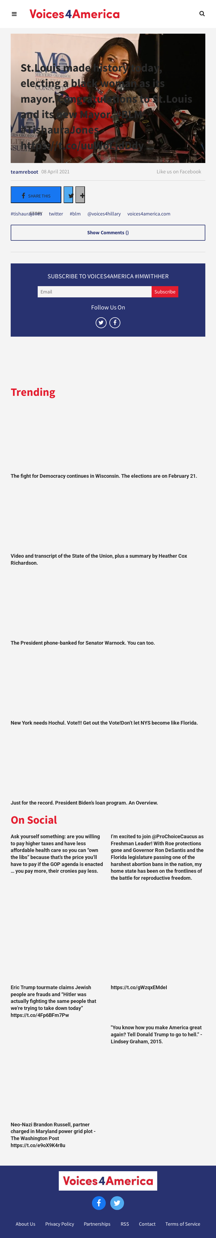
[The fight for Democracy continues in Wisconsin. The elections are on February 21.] (108, 437)
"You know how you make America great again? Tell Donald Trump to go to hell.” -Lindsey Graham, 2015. (156, 1034)
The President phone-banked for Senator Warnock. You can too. (83, 643)
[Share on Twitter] (68, 194)
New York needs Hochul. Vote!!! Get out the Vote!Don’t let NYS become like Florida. (104, 723)
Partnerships (97, 1224)
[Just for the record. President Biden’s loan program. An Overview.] (108, 764)
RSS (125, 1224)
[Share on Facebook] (36, 194)
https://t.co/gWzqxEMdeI (139, 987)
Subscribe (165, 292)
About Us (25, 1224)
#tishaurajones (26, 214)
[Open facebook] (114, 322)
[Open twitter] (101, 322)
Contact (147, 1224)
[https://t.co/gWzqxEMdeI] (158, 934)
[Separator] (80, 194)
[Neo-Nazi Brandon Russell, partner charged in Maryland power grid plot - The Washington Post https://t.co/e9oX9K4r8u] (58, 1071)
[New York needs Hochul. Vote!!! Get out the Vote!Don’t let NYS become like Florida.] (108, 684)
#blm (75, 214)
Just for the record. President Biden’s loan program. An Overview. (84, 803)
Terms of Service (182, 1224)
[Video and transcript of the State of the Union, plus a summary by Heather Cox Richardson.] (108, 517)
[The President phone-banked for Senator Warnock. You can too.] (108, 604)
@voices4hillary (104, 214)
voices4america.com (148, 214)
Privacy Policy (59, 1224)
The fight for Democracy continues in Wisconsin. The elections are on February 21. (104, 476)
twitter (56, 214)
